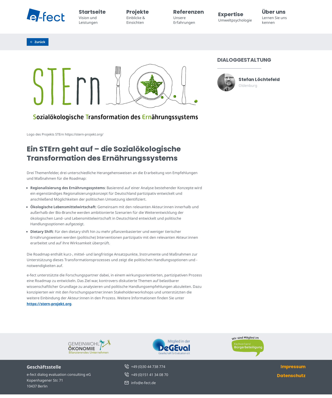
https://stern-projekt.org (49, 303)
